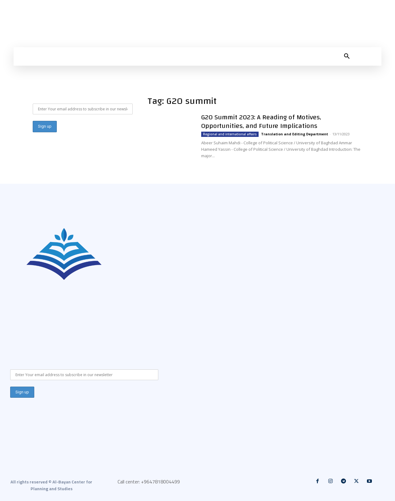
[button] (347, 56)
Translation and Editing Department (294, 134)
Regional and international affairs (230, 134)
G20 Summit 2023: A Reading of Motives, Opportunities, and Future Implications (261, 121)
